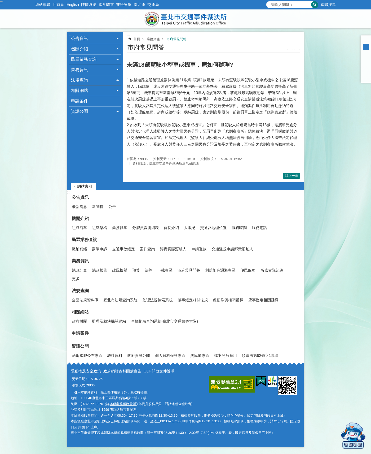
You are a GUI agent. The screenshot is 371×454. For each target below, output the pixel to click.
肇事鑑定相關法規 (193, 300)
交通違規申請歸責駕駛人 (232, 249)
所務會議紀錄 (272, 270)
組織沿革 (79, 228)
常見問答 (106, 5)
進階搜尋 (328, 5)
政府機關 (79, 321)
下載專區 (164, 270)
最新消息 (79, 207)
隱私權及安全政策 (86, 371)
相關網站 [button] (79, 90)
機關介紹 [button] (79, 49)
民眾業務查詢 (84, 239)
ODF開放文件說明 (159, 371)
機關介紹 (80, 218)
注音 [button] (297, 47)
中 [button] (366, 47)
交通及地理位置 (213, 228)
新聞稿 (97, 207)
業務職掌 (119, 228)
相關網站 (80, 312)
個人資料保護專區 (170, 356)
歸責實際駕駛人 (173, 249)
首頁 (136, 39)
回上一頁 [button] (291, 175)
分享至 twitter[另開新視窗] (366, 65)
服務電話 (259, 228)
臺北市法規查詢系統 (120, 300)
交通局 (153, 5)
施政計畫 (79, 270)
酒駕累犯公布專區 (87, 356)
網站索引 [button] (84, 186)
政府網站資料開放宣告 (122, 371)
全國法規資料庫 (85, 300)
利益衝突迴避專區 (220, 270)
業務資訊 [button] (79, 69)
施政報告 (99, 270)
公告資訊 (80, 197)
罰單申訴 (99, 249)
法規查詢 (80, 290)
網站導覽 (42, 5)
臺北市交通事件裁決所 (185, 18)
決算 (148, 270)
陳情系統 (88, 5)
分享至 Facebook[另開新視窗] (366, 59)
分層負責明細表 (145, 228)
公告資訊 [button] (79, 38)
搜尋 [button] (314, 4)
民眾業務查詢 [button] (84, 59)
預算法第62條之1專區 (260, 356)
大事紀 (189, 228)
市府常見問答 (176, 39)
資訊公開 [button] (79, 111)
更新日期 (78, 379)
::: (1, 2)
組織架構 (99, 228)
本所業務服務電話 (123, 404)
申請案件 (79, 101)
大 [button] (366, 53)
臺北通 (139, 5)
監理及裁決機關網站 (109, 321)
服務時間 (239, 228)
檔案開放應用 (225, 356)
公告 (112, 207)
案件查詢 (147, 249)
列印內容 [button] (290, 47)
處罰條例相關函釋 (228, 300)
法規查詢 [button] (79, 80)
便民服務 (248, 270)
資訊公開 (80, 346)
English (72, 5)
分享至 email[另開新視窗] (366, 77)
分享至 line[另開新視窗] (366, 71)
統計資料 (114, 356)
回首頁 (58, 5)
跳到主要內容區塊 (2, 2)
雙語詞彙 (123, 5)
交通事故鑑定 (123, 249)
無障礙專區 (199, 356)
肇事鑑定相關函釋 (263, 300)
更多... (77, 279)
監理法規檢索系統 (157, 300)
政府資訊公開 (138, 356)
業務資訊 (153, 39)
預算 (136, 270)
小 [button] (366, 41)
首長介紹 (171, 228)
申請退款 (199, 249)
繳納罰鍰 (79, 249)
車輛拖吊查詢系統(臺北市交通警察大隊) (164, 321)
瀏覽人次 (78, 385)
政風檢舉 (119, 270)
